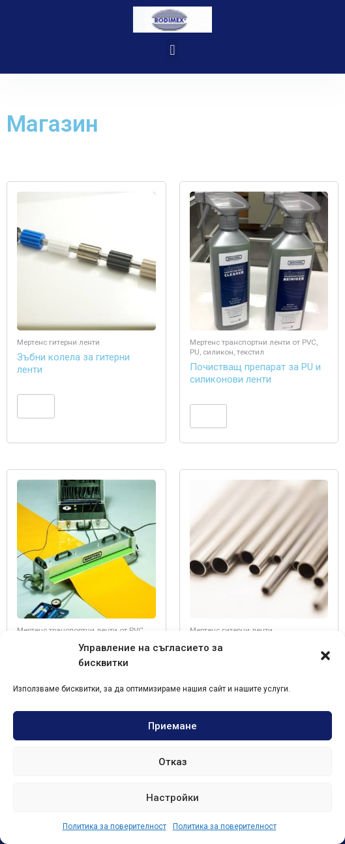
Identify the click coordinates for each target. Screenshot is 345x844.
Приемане (172, 726)
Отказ (172, 762)
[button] (325, 655)
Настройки (172, 798)
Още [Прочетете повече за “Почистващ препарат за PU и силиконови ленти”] (208, 416)
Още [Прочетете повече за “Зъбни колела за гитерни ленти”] (35, 406)
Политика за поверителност (114, 826)
